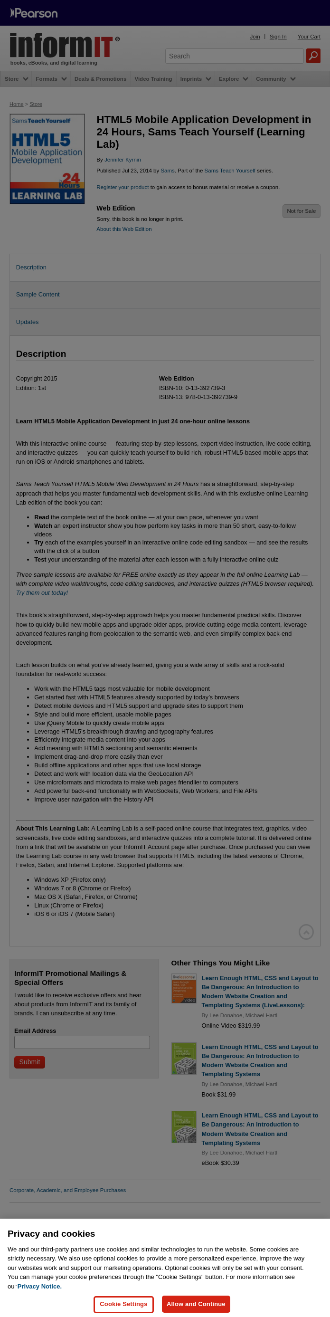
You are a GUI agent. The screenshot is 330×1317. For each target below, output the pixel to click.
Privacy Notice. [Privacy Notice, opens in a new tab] (40, 1301)
